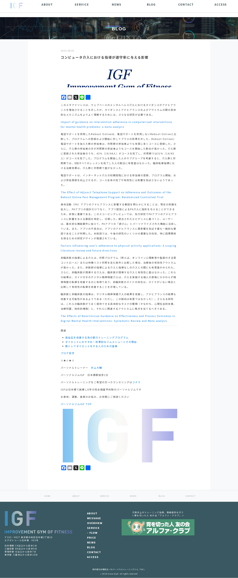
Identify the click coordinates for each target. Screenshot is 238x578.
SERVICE (104, 496)
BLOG (162, 496)
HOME (47, 496)
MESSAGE (94, 518)
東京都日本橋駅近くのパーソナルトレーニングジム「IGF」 (119, 569)
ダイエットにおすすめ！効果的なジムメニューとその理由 (101, 342)
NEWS (133, 496)
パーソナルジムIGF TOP (76, 404)
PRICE (91, 537)
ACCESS (93, 557)
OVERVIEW (94, 523)
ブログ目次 (68, 353)
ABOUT (76, 496)
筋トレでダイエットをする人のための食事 (91, 346)
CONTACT (190, 496)
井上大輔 (96, 367)
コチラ (136, 382)
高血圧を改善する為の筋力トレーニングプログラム (97, 337)
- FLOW (92, 532)
